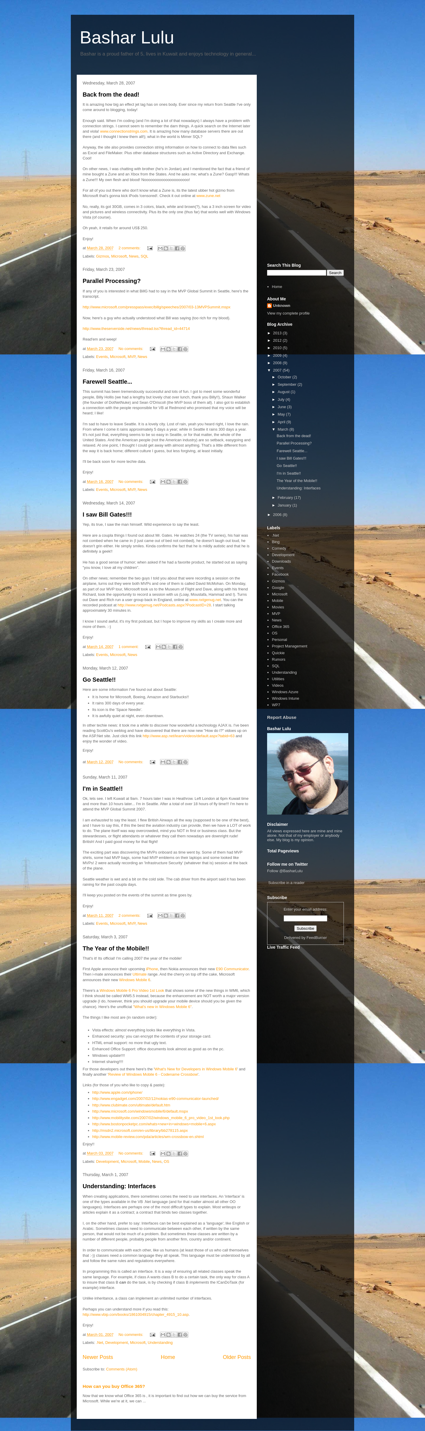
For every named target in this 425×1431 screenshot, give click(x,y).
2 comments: (129, 248)
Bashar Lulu (127, 37)
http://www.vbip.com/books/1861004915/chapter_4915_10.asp (136, 1314)
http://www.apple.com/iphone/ (117, 1092)
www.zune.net (208, 195)
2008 (278, 363)
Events (102, 356)
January (285, 505)
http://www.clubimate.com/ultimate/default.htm (131, 1105)
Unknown (281, 305)
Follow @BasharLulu (285, 871)
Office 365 (280, 626)
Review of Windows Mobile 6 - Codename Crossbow (153, 1074)
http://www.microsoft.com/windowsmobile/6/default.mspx (140, 1111)
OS (166, 1161)
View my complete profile (288, 313)
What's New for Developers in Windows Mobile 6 (195, 1069)
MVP (132, 356)
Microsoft (119, 256)
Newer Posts (98, 1357)
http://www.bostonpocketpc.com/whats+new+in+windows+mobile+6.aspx (154, 1124)
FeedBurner (317, 937)
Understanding (160, 1342)
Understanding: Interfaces (119, 1186)
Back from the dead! (111, 94)
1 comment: (129, 646)
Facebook (280, 574)
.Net (99, 1342)
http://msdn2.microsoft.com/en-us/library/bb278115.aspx (140, 1130)
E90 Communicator (232, 969)
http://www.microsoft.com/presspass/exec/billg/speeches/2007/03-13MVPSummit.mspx (157, 307)
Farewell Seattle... (107, 381)
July (282, 399)
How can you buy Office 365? (114, 1386)
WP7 (276, 705)
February (286, 497)
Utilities (278, 679)
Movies (278, 607)
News (134, 256)
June (282, 407)
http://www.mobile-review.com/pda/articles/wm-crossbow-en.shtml (148, 1136)
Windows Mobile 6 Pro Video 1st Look (131, 990)
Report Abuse (281, 717)
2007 (278, 370)
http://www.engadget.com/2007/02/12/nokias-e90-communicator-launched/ (155, 1098)
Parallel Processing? (112, 281)
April (282, 422)
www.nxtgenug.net (205, 600)
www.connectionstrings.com (123, 131)
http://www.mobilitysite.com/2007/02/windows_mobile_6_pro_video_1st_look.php (161, 1118)
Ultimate (140, 974)
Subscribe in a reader (286, 882)
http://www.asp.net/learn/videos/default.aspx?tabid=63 (189, 736)
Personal (279, 639)
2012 (278, 340)
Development (107, 1161)
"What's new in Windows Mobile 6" (162, 1007)
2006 (278, 514)
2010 (278, 348)
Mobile (144, 1161)
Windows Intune (285, 698)
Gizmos (102, 256)
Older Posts (237, 1357)
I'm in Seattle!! (103, 788)
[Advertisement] (305, 167)
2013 (278, 333)
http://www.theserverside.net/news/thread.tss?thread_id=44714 (136, 328)
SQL (144, 256)
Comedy (279, 548)
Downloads (281, 561)
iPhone (152, 969)
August (284, 392)
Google (278, 587)
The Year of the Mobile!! (116, 948)
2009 (278, 355)
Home (168, 1357)
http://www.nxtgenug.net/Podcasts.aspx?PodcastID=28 (164, 605)
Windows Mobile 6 (135, 980)
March (284, 429)
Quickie (278, 653)
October (285, 377)
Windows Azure (285, 692)
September (288, 384)
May (282, 414)
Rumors (278, 659)
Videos (278, 685)
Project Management (289, 646)
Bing (275, 542)
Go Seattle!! (99, 679)
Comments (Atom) (121, 1369)
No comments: (131, 348)
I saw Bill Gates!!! (107, 514)
